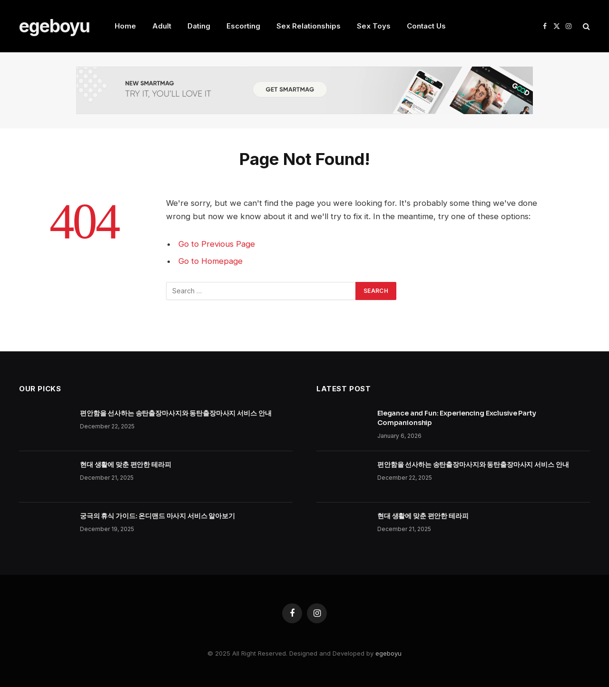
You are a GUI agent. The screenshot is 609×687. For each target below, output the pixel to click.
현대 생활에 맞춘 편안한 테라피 (125, 464)
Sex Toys (374, 25)
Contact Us (426, 25)
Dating (198, 25)
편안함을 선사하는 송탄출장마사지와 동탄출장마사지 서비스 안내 (175, 413)
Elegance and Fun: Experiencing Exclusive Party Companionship (456, 418)
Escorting (243, 25)
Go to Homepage (210, 261)
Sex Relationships (308, 25)
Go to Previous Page (216, 244)
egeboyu (388, 653)
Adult (161, 25)
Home (125, 25)
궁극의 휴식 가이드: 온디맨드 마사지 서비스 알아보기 (157, 516)
